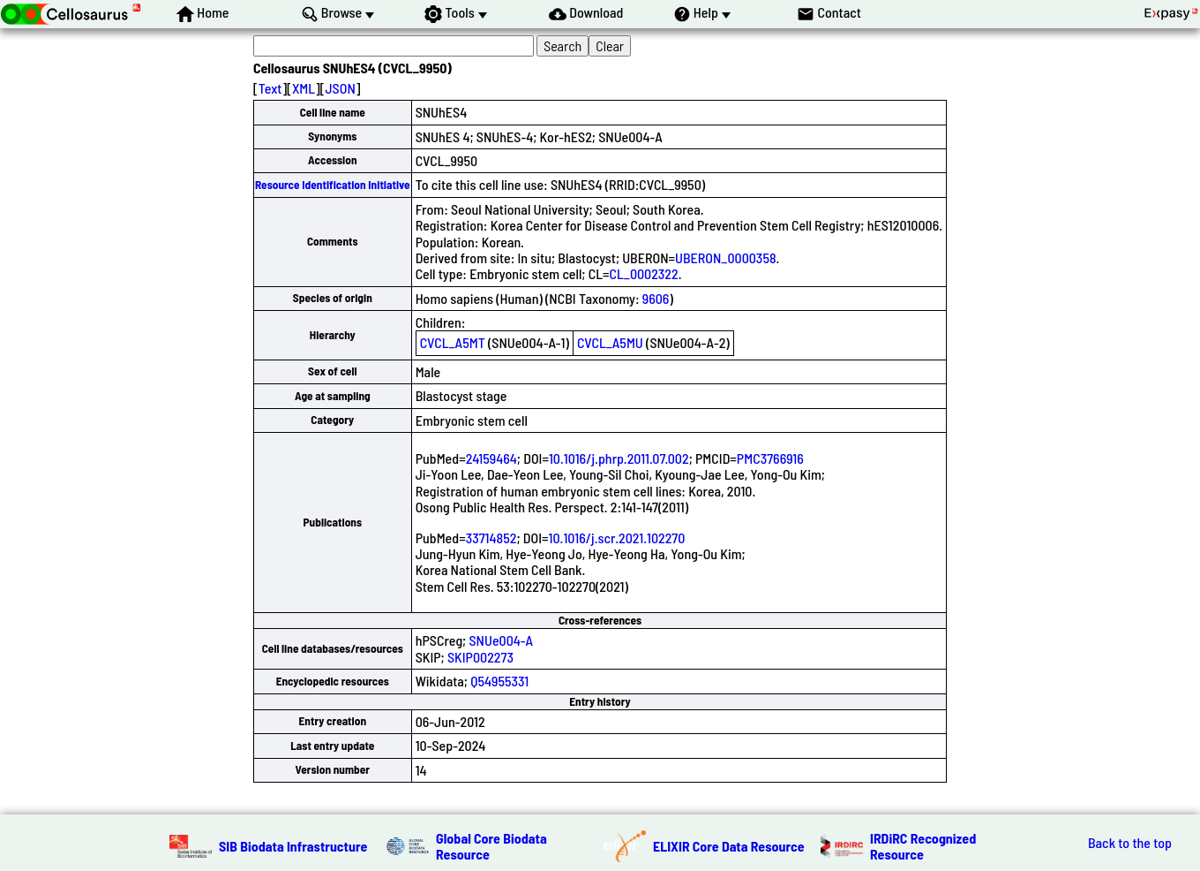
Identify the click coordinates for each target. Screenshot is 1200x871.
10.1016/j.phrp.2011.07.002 (619, 458)
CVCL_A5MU (610, 342)
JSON (340, 88)
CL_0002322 (643, 273)
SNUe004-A (501, 640)
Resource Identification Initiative (332, 185)
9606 (656, 298)
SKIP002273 (480, 656)
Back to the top (1130, 843)
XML (303, 88)
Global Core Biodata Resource (491, 845)
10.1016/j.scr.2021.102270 (617, 537)
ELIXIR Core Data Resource (729, 845)
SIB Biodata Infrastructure (293, 845)
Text (270, 88)
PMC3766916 (770, 458)
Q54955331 (499, 680)
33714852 (491, 537)
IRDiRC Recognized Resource (923, 845)
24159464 (491, 458)
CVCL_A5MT (452, 342)
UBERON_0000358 (725, 257)
